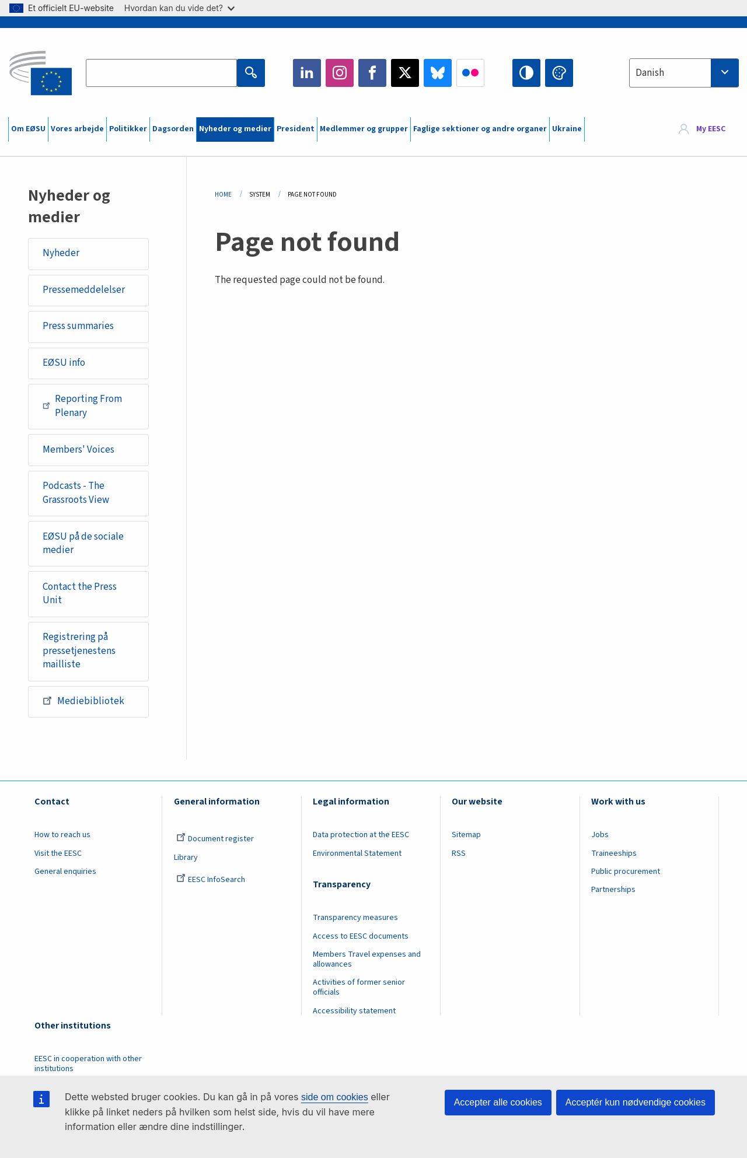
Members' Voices (78, 450)
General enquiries (65, 871)
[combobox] (684, 73)
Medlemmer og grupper (364, 129)
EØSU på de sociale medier (83, 544)
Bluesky (438, 73)
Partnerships (613, 889)
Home (223, 194)
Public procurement (625, 871)
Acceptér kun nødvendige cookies (636, 1102)
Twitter (405, 73)
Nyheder (61, 253)
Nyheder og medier (235, 129)
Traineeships (614, 853)
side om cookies (334, 1097)
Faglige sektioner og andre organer (480, 129)
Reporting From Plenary (82, 406)
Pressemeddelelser (84, 290)
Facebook (372, 73)
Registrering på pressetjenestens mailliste (79, 650)
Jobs (600, 835)
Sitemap (466, 835)
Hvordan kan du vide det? (179, 8)
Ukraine (567, 129)
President (296, 129)
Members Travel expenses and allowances (367, 959)
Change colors (559, 73)
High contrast (526, 73)
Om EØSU (28, 129)
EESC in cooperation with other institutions (88, 1064)
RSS (459, 853)
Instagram (340, 73)
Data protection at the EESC (361, 835)
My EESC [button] (710, 129)
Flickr (470, 73)
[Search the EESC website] (161, 73)
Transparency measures (355, 917)
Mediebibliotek (83, 700)
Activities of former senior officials (359, 987)
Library (186, 857)
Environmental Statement (357, 853)
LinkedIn (307, 73)
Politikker (128, 129)
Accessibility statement (354, 1011)
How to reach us (62, 835)
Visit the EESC (58, 853)
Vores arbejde (77, 129)
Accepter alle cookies (498, 1102)
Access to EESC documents (361, 936)
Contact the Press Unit (80, 594)
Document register (215, 839)
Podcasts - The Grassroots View (76, 493)
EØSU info (64, 363)
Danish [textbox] (650, 73)
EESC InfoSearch (210, 880)
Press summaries (78, 326)
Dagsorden (173, 129)
